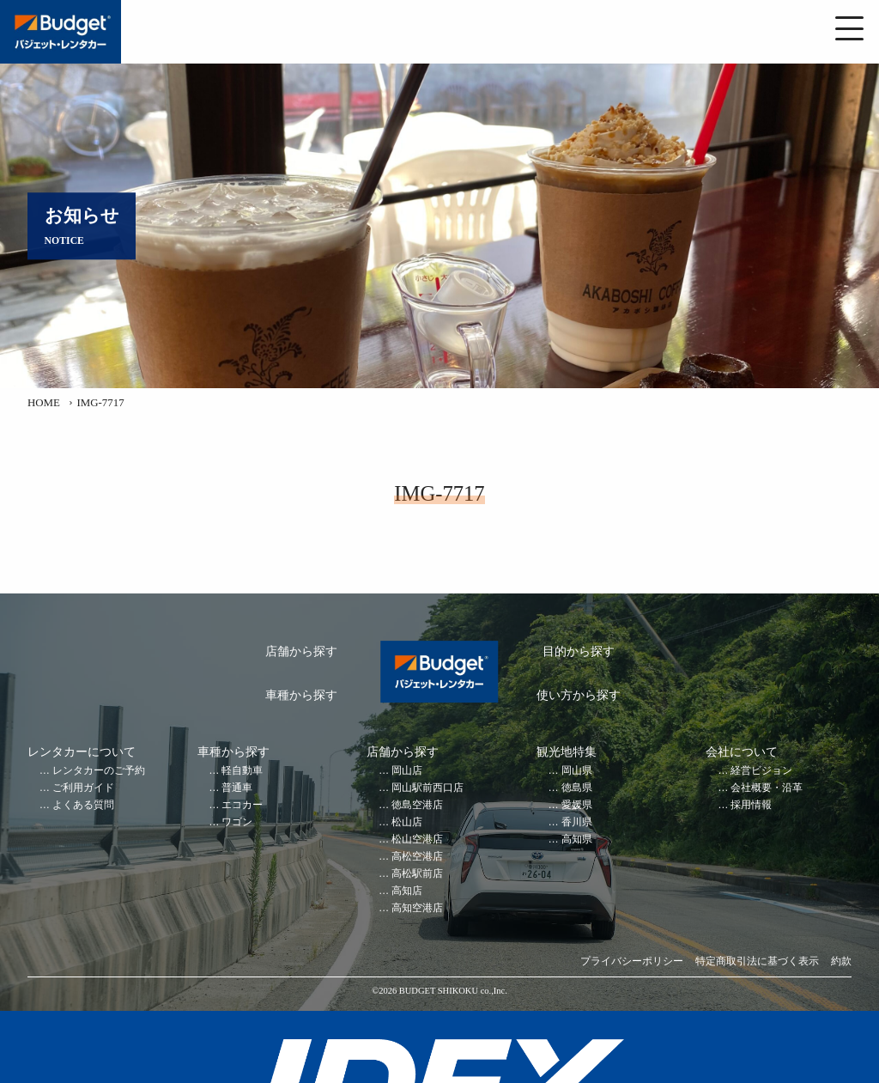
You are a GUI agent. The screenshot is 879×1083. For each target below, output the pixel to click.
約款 (841, 961)
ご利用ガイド (83, 788)
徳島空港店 (417, 805)
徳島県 (576, 788)
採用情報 (751, 805)
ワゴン (236, 822)
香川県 (576, 822)
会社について (742, 751)
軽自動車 (242, 770)
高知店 (406, 891)
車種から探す (301, 695)
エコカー (242, 805)
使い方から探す (578, 695)
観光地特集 (566, 751)
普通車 (236, 788)
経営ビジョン (761, 770)
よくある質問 (83, 805)
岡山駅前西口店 (427, 788)
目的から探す (579, 651)
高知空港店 (417, 908)
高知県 (576, 839)
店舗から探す (301, 651)
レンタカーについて (81, 751)
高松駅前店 (417, 873)
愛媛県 (576, 805)
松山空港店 (417, 839)
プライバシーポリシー (631, 961)
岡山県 (576, 770)
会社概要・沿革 (766, 788)
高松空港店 (417, 856)
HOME (43, 403)
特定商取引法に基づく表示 (757, 961)
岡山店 (406, 770)
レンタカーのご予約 (98, 770)
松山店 (406, 822)
